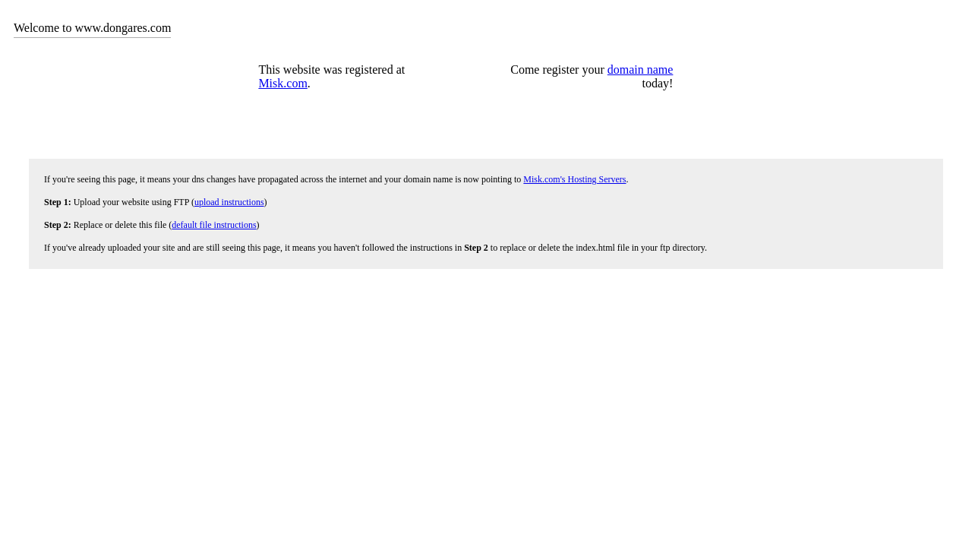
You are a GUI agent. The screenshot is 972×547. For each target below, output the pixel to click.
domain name (641, 69)
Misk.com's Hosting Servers (574, 179)
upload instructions (229, 202)
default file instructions (214, 225)
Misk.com (282, 83)
